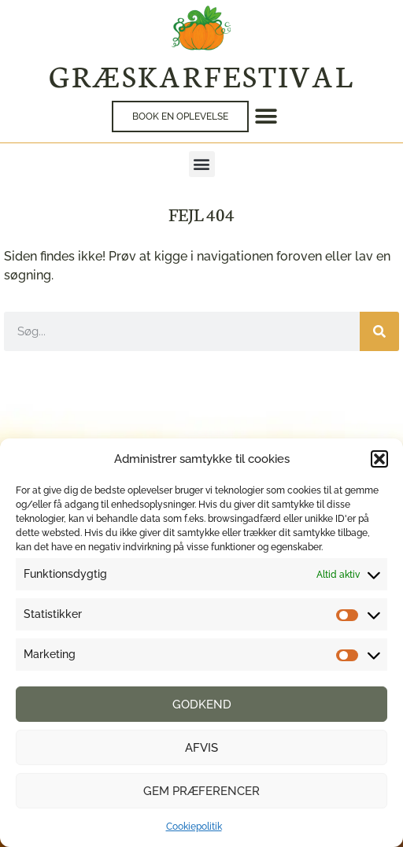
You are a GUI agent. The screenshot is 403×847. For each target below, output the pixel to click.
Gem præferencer (201, 791)
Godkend (201, 704)
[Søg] (379, 331)
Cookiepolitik (194, 826)
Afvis (201, 748)
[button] (379, 459)
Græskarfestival (201, 74)
